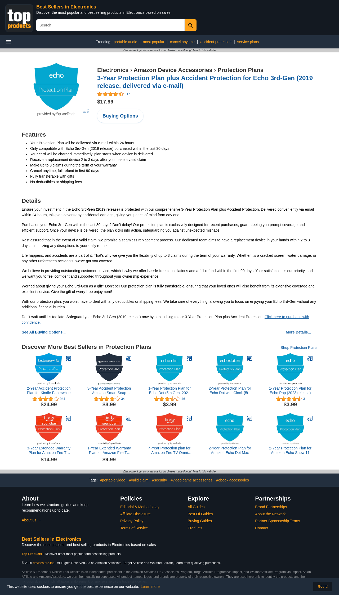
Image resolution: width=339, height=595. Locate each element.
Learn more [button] (150, 586)
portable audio (125, 42)
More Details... (298, 332)
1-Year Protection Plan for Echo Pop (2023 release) (290, 390)
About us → (31, 520)
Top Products (32, 554)
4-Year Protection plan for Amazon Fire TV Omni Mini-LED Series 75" (169, 450)
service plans (248, 42)
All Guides (196, 507)
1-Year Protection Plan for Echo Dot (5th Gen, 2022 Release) (169, 390)
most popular (153, 42)
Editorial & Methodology (139, 507)
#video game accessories (191, 480)
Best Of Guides (200, 514)
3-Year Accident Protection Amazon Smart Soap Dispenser (109, 390)
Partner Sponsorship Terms (277, 521)
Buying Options (120, 116)
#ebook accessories (232, 480)
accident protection (216, 42)
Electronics (113, 70)
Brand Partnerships (271, 507)
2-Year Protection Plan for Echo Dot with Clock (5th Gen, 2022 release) (230, 390)
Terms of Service (134, 528)
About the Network (270, 514)
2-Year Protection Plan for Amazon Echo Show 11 (290, 450)
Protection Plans (240, 70)
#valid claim (138, 480)
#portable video (113, 480)
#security (159, 480)
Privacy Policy (131, 521)
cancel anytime (182, 42)
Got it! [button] (323, 586)
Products (195, 528)
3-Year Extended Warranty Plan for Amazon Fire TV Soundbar (48, 450)
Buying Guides (200, 521)
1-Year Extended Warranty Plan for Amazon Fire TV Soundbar (109, 450)
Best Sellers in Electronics (66, 7)
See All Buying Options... (44, 332)
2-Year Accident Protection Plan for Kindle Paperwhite (49, 390)
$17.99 (105, 102)
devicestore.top (43, 563)
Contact (261, 528)
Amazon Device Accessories (172, 70)
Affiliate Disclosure (135, 514)
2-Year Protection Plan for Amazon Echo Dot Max (230, 450)
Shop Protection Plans (298, 347)
